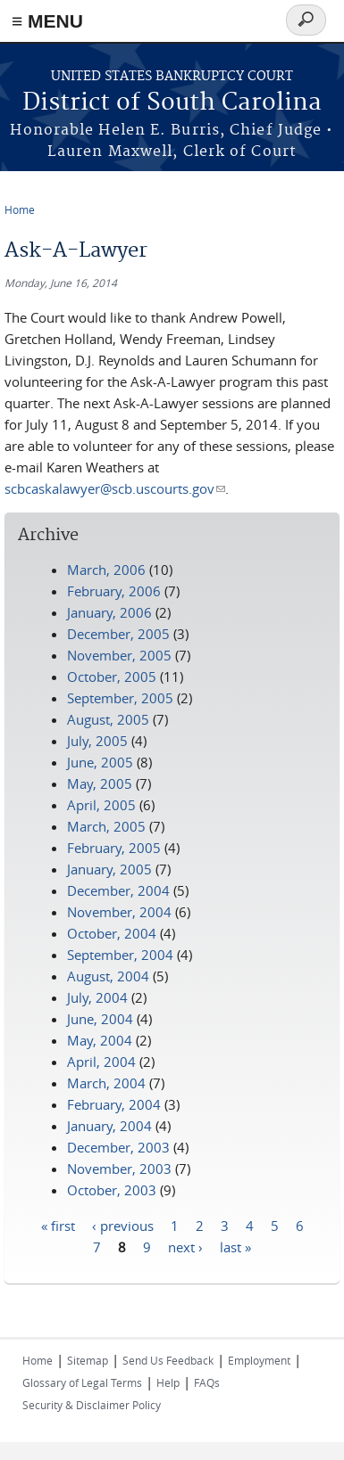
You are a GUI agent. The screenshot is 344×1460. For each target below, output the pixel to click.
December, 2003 (118, 1147)
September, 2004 (120, 955)
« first (58, 1225)
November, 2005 (119, 655)
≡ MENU (47, 21)
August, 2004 (108, 976)
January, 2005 (109, 869)
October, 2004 (111, 933)
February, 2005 (114, 848)
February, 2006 (114, 591)
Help (168, 1382)
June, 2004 (100, 1019)
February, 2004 (114, 1104)
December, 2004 (118, 890)
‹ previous (123, 1225)
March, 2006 (106, 569)
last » (235, 1246)
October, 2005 (111, 676)
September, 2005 (120, 698)
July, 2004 (97, 997)
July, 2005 (97, 741)
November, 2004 (119, 912)
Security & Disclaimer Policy (91, 1405)
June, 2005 (100, 762)
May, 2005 (99, 783)
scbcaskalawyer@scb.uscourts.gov (114, 488)
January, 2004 (109, 1126)
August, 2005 (108, 719)
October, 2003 (111, 1190)
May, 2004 (99, 1040)
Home (19, 209)
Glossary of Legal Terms (82, 1382)
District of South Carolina (172, 103)
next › (185, 1246)
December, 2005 (118, 634)
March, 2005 (106, 826)
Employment (259, 1360)
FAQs (207, 1382)
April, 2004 (101, 1061)
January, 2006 (109, 612)
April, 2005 (101, 805)
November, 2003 (119, 1168)
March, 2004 (106, 1083)
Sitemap (87, 1360)
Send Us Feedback (168, 1360)
